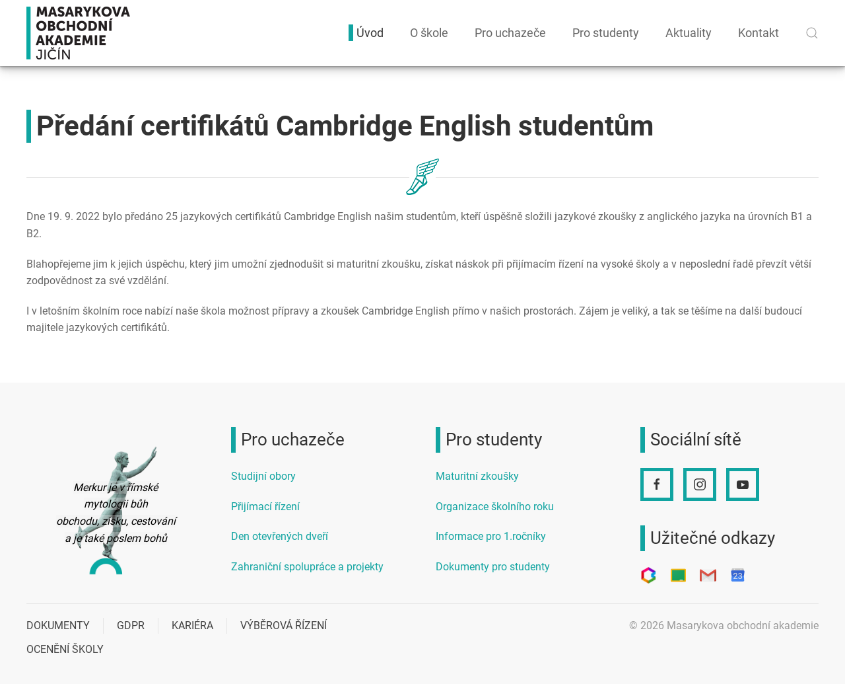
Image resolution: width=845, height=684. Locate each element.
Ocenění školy (65, 649)
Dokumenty (58, 625)
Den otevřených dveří (279, 536)
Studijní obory (263, 476)
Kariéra (192, 625)
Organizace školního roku (495, 506)
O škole (429, 33)
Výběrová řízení (283, 625)
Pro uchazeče (510, 33)
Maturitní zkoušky (477, 476)
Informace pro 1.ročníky (491, 536)
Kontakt (758, 33)
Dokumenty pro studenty (493, 566)
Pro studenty (605, 33)
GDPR (131, 625)
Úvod (370, 33)
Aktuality (688, 33)
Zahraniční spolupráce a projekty (307, 566)
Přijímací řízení (265, 506)
